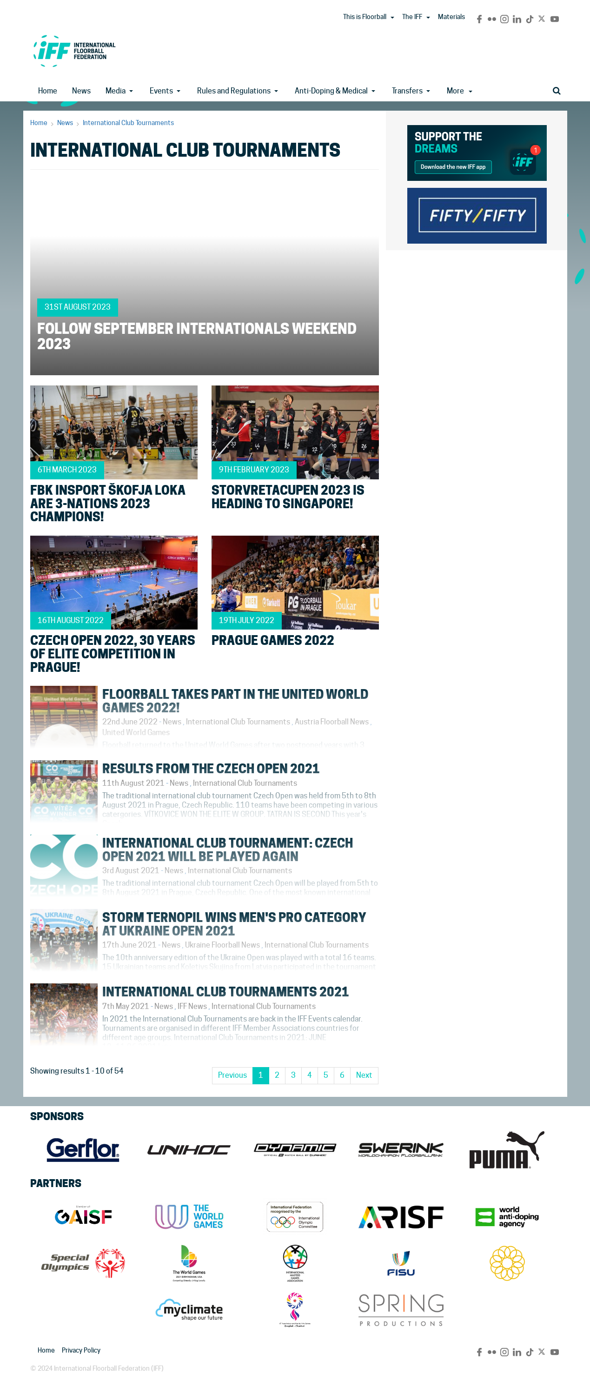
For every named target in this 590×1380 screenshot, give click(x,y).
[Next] (364, 1075)
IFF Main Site (74, 51)
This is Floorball (364, 16)
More (459, 90)
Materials (451, 16)
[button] (392, 18)
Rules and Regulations (234, 90)
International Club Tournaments (128, 122)
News (81, 90)
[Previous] (232, 1075)
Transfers (407, 90)
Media (116, 90)
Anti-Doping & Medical (331, 90)
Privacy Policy (81, 1350)
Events (161, 90)
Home (47, 90)
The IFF (412, 16)
